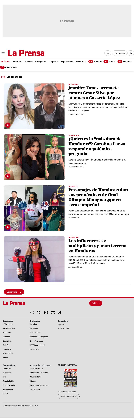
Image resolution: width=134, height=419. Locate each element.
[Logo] (20, 53)
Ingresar (121, 53)
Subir (95, 303)
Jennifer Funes (14, 77)
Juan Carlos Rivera (75, 267)
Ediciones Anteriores (68, 396)
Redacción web (73, 218)
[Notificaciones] (107, 53)
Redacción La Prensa (75, 114)
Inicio (2, 77)
